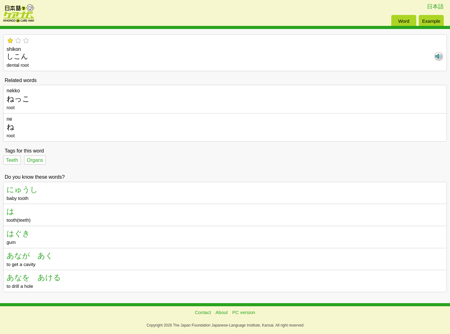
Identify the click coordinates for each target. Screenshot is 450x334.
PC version (243, 312)
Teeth (12, 160)
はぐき (18, 233)
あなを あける (34, 277)
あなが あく (30, 255)
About (222, 312)
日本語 (435, 6)
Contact (203, 312)
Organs (35, 160)
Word (403, 21)
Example (431, 21)
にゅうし (22, 189)
